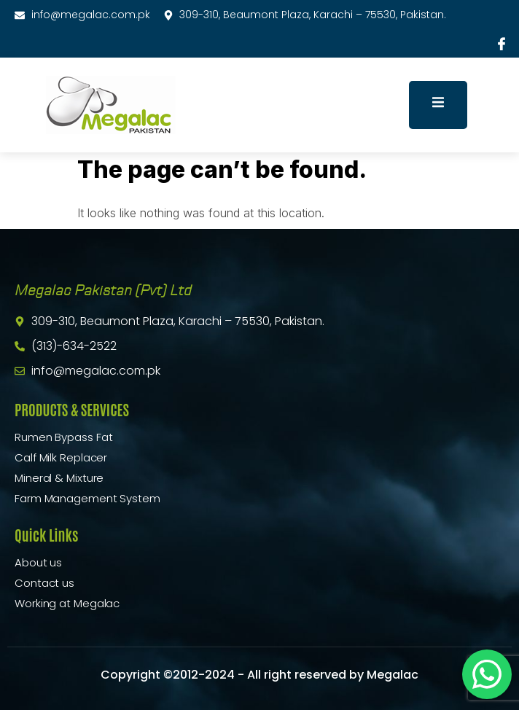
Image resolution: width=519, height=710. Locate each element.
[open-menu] (438, 104)
